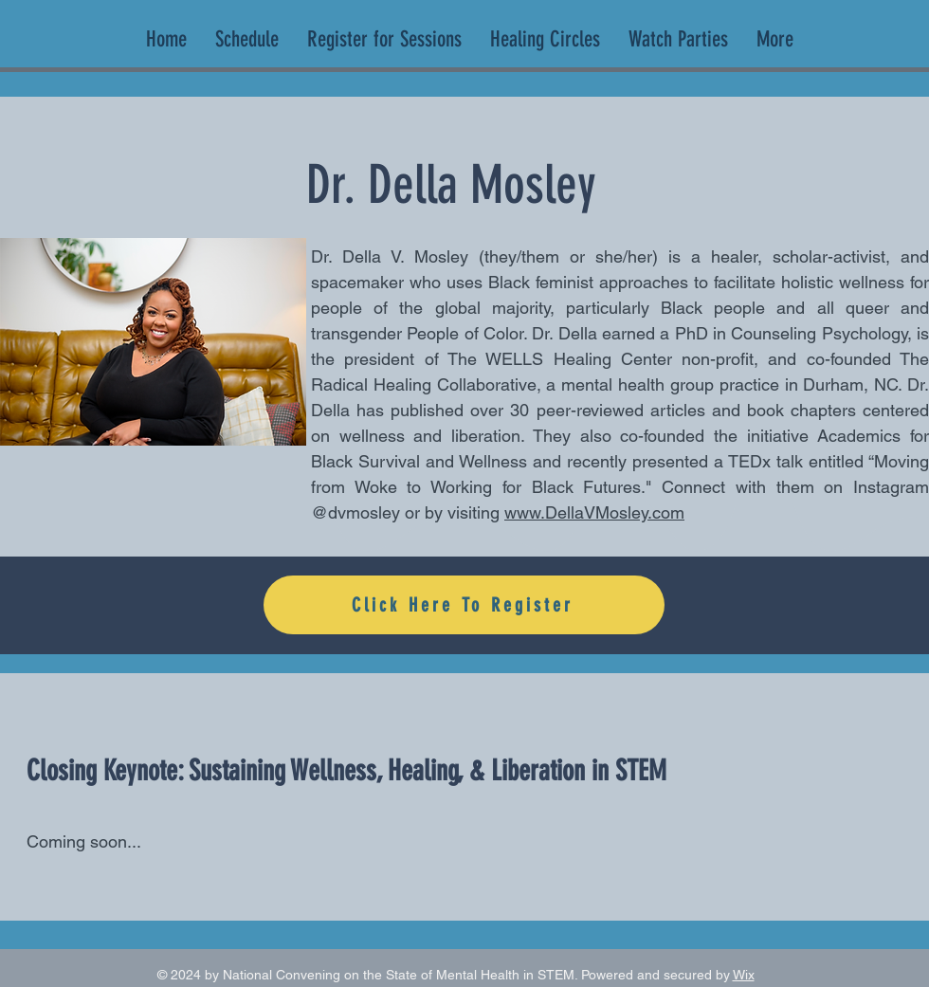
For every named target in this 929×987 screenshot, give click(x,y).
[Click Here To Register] (464, 605)
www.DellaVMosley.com (594, 512)
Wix (744, 974)
